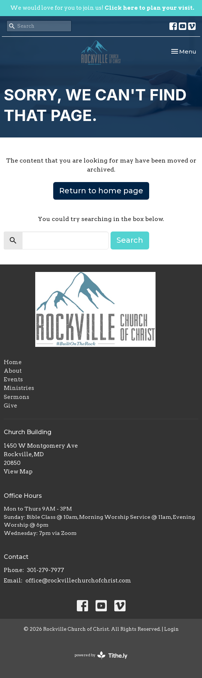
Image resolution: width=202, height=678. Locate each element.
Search (130, 240)
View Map (18, 471)
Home (13, 362)
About (13, 370)
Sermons (16, 397)
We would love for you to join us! (102, 7)
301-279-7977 (45, 570)
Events (13, 379)
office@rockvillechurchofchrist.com (78, 580)
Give (10, 405)
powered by (101, 655)
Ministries (19, 388)
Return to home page (101, 190)
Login (171, 629)
